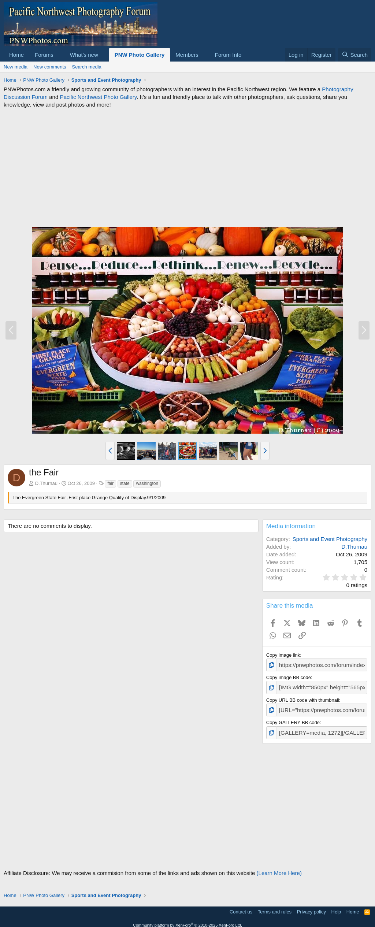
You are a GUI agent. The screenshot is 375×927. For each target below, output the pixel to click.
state (125, 483)
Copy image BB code (288, 676)
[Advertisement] (187, 167)
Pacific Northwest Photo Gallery (98, 97)
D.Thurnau (46, 483)
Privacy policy (311, 907)
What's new (84, 55)
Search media (86, 67)
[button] (59, 55)
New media (15, 67)
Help (336, 907)
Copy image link (283, 655)
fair (110, 483)
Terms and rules (275, 907)
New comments (49, 67)
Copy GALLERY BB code (293, 719)
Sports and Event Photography (330, 539)
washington (147, 483)
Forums (44, 55)
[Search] (354, 55)
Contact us (241, 907)
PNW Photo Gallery (140, 55)
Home (16, 55)
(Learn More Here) (279, 868)
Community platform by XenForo (187, 920)
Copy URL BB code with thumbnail (302, 697)
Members (186, 55)
